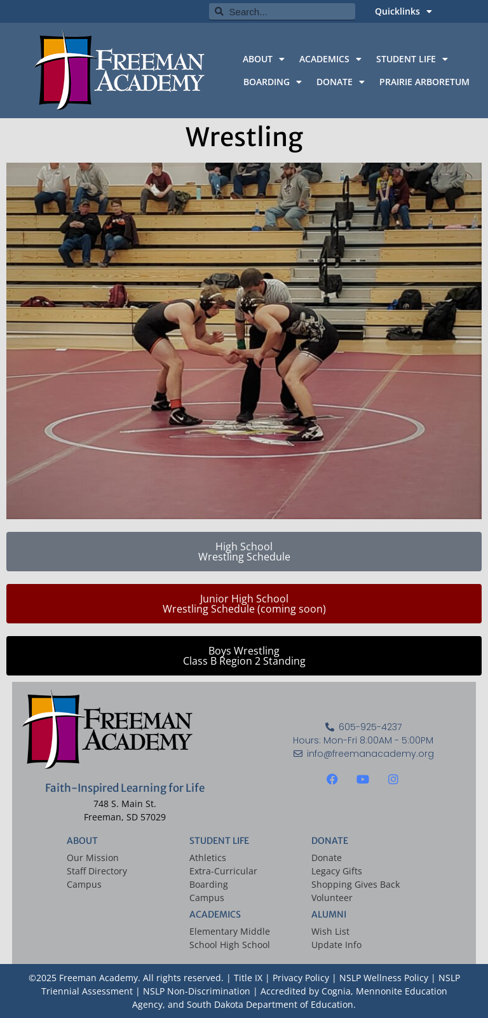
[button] (244, 603)
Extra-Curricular (223, 871)
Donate (326, 858)
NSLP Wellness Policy (383, 978)
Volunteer (332, 898)
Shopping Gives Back (355, 884)
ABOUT (264, 59)
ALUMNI (328, 914)
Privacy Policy (302, 978)
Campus (84, 884)
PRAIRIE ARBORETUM (424, 82)
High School (245, 945)
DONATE (340, 82)
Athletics (207, 858)
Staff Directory (97, 871)
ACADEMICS (330, 59)
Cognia (336, 991)
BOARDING (272, 82)
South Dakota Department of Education (270, 1004)
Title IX (248, 978)
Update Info (336, 945)
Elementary (213, 931)
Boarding (208, 884)
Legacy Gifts (336, 871)
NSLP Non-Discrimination (196, 991)
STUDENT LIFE (412, 59)
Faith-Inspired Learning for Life (125, 788)
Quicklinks (403, 11)
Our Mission (93, 858)
